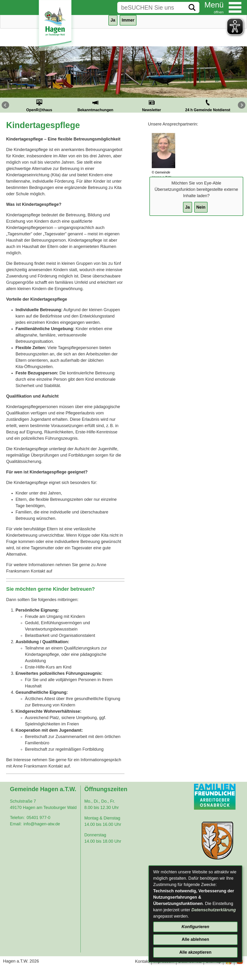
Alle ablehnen (195, 939)
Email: (16, 824)
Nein (200, 207)
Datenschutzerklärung (213, 910)
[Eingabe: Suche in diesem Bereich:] (151, 7)
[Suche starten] (192, 7)
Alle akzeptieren (195, 952)
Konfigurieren (195, 926)
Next (241, 105)
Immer (128, 20)
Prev (5, 105)
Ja (187, 207)
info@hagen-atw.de (41, 824)
